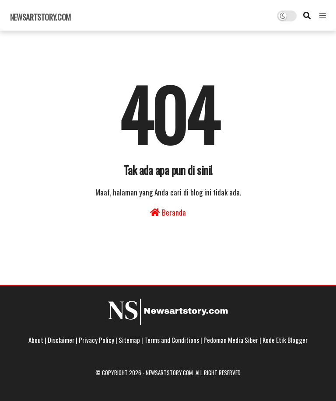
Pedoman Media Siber (230, 340)
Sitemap (129, 340)
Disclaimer (61, 340)
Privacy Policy (96, 340)
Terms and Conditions (171, 340)
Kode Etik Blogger (285, 340)
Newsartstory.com (40, 17)
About (35, 340)
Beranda (168, 212)
